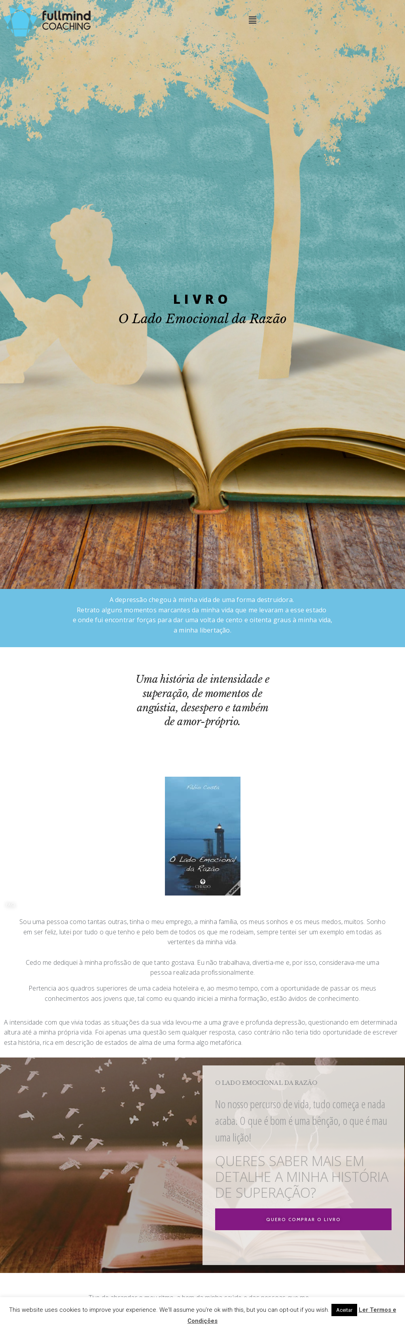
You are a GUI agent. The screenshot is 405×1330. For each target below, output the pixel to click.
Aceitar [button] (344, 1310)
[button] (10, 905)
